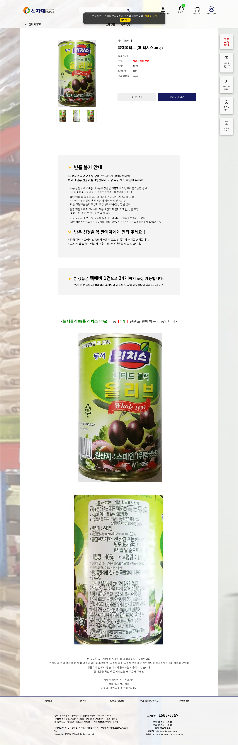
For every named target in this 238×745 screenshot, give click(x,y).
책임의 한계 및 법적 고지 (150, 700)
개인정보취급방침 (116, 700)
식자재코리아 (124, 40)
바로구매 (137, 97)
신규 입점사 (126, 24)
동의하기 (125, 20)
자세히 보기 (151, 16)
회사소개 (48, 700)
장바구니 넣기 (177, 97)
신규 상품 (110, 24)
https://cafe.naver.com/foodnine (168, 734)
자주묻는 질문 (184, 700)
